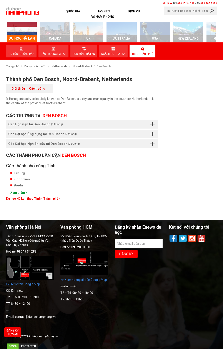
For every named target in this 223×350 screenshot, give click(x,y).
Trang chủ (12, 66)
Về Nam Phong (102, 16)
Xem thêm (18, 192)
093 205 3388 (208, 3)
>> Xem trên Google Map (23, 284)
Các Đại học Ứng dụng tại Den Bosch (81, 134)
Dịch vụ (134, 11)
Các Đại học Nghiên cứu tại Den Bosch (81, 144)
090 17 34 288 (186, 3)
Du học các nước (35, 66)
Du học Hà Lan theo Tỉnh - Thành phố (33, 198)
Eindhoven (22, 179)
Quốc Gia (73, 11)
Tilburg (19, 173)
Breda (18, 185)
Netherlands (59, 66)
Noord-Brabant (82, 66)
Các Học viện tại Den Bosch (81, 124)
